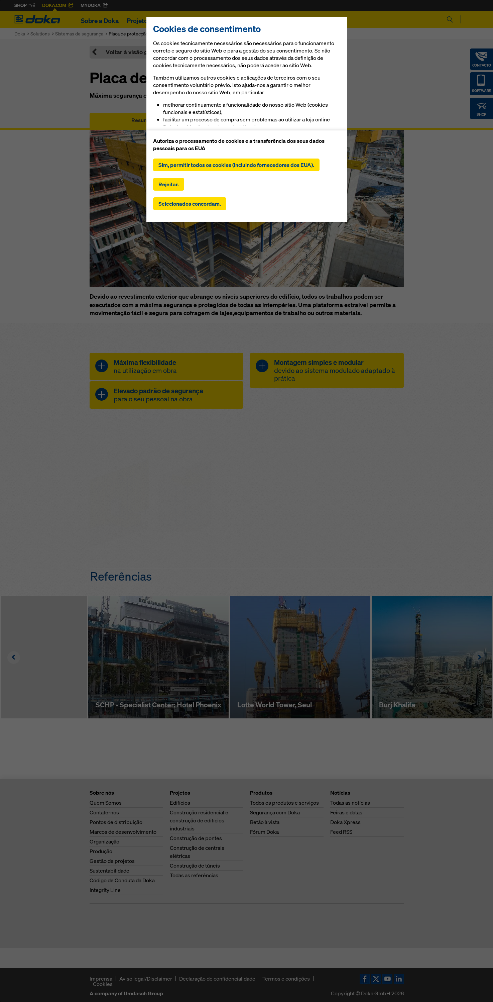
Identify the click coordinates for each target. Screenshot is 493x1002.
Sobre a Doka (100, 20)
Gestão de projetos (112, 861)
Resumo (141, 120)
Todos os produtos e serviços (284, 802)
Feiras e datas (346, 812)
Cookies (103, 984)
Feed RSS (341, 831)
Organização (104, 841)
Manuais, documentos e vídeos (246, 120)
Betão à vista (264, 822)
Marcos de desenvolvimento (123, 831)
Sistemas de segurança (79, 33)
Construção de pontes (196, 838)
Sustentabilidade (109, 870)
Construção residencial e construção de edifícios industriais (199, 820)
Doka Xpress (345, 822)
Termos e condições (286, 978)
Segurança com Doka (275, 812)
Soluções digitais (218, 20)
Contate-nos (104, 812)
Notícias (263, 20)
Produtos (172, 20)
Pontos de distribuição (116, 822)
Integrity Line (105, 890)
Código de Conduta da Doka (122, 880)
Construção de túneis (195, 865)
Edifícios (180, 802)
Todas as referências (194, 875)
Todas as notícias (350, 802)
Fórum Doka (264, 831)
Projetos (139, 20)
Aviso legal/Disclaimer (145, 978)
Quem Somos (106, 802)
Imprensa (101, 978)
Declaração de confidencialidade (217, 978)
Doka (19, 33)
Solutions (40, 33)
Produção (101, 851)
